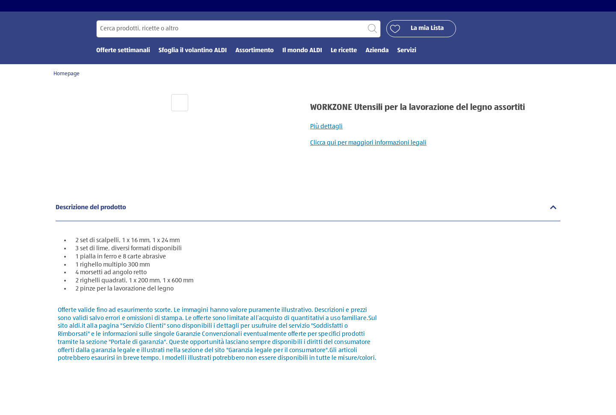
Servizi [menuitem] (406, 54)
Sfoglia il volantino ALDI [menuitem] (193, 54)
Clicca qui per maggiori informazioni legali (368, 146)
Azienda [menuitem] (376, 54)
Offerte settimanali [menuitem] (123, 54)
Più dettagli (326, 130)
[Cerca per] (238, 33)
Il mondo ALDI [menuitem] (302, 54)
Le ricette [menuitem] (344, 54)
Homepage (66, 77)
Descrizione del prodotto (91, 211)
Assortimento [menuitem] (254, 54)
